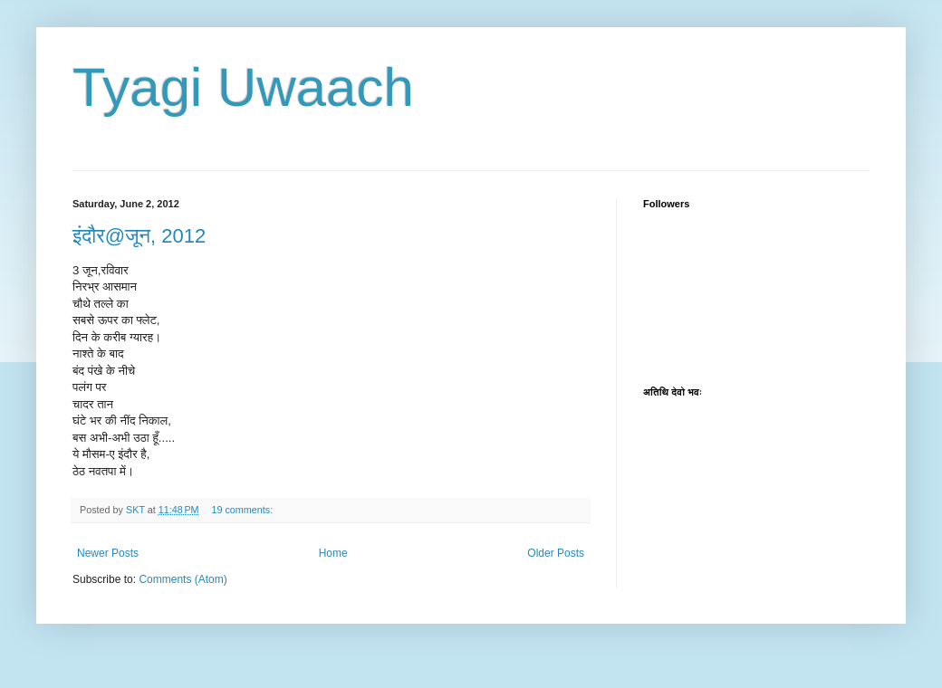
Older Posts (555, 553)
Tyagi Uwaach (243, 87)
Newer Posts (108, 553)
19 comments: (243, 509)
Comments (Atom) (182, 579)
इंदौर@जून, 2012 (139, 236)
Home (333, 553)
